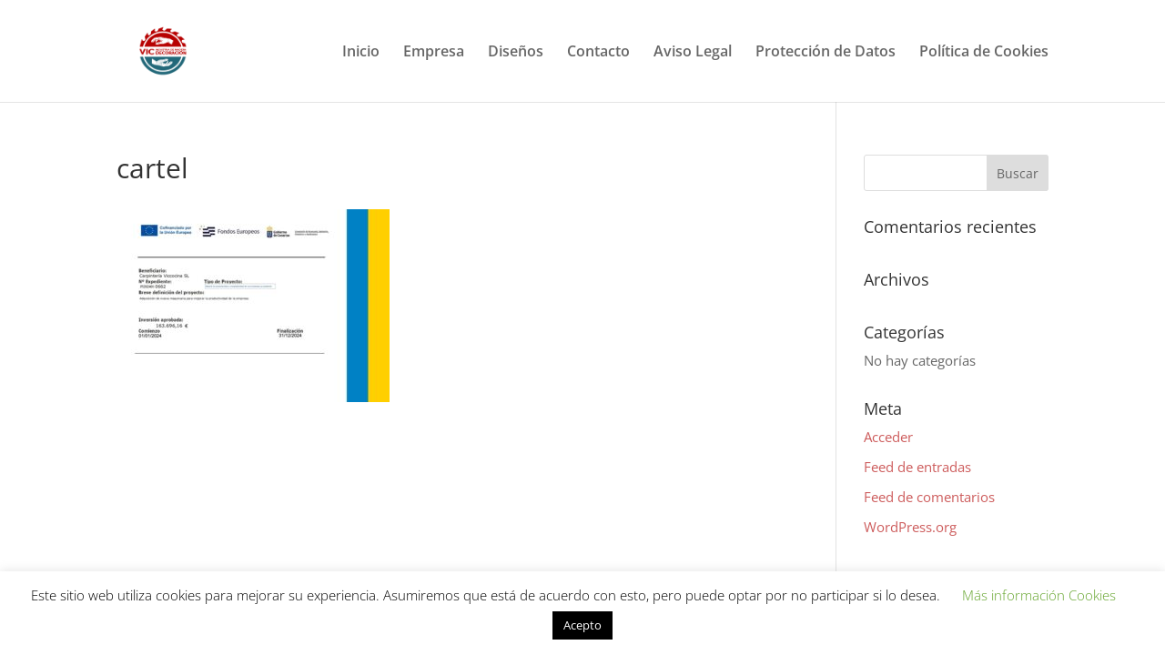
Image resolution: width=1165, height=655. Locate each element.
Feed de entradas (917, 467)
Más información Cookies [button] (1039, 595)
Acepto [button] (582, 625)
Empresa (433, 53)
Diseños (515, 53)
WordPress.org (910, 527)
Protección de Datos (825, 53)
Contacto (598, 53)
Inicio (361, 53)
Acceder (888, 437)
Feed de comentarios (929, 497)
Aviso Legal (692, 53)
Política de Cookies (983, 53)
